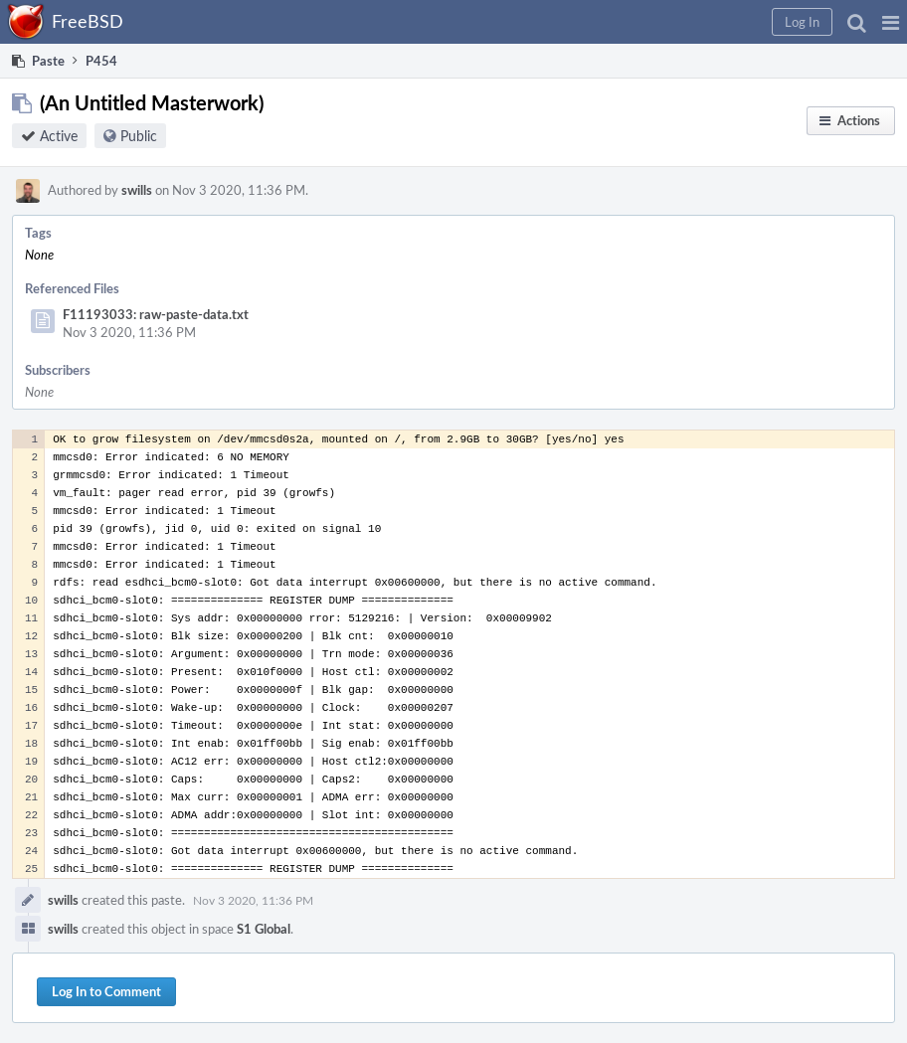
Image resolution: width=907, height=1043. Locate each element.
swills (136, 190)
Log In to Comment (106, 991)
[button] (890, 22)
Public (138, 135)
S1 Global (263, 929)
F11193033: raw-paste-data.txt (156, 314)
